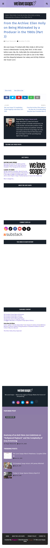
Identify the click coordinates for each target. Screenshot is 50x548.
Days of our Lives (15, 165)
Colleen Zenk (36, 325)
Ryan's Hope (15, 176)
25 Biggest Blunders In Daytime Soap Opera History (19, 320)
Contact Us (42, 536)
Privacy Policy (32, 536)
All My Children (8, 171)
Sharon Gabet (13, 326)
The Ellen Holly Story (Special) (13, 331)
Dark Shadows (16, 173)
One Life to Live (18, 90)
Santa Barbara (24, 176)
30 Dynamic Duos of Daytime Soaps (14, 319)
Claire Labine (8, 325)
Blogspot (15, 540)
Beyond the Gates (9, 164)
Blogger (30, 540)
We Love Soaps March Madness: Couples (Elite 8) (29, 455)
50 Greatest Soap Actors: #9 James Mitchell (28, 463)
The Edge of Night (10, 174)
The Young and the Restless (18, 167)
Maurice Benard (13, 328)
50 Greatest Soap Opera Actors (13, 316)
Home (7, 15)
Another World (18, 171)
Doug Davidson (23, 326)
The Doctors (25, 173)
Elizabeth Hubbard (33, 326)
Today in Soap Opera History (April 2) (26, 473)
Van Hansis (27, 325)
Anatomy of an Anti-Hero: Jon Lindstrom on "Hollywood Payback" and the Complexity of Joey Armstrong (23, 438)
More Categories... (9, 179)
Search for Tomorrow (35, 176)
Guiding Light (19, 174)
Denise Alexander (18, 325)
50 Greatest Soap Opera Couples (13, 317)
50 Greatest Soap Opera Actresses (14, 314)
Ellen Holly (13, 15)
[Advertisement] (20, 203)
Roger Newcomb (11, 41)
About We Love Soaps (18, 536)
